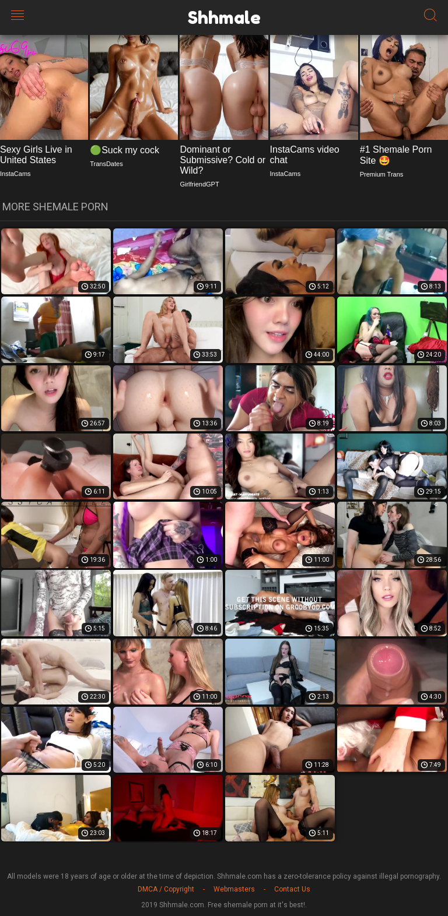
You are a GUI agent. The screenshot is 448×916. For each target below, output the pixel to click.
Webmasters (234, 889)
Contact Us (292, 889)
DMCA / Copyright (166, 889)
